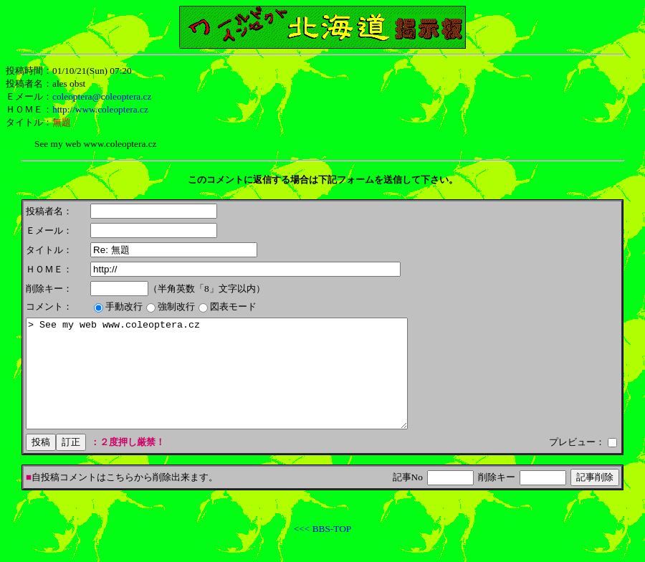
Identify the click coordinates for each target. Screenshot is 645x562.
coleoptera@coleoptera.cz (101, 96)
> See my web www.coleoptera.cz (240, 384)
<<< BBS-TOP (322, 550)
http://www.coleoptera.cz (100, 109)
